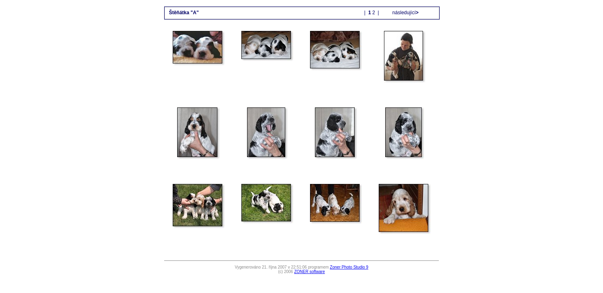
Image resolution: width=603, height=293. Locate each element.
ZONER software (309, 271)
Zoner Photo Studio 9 (349, 267)
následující (405, 12)
